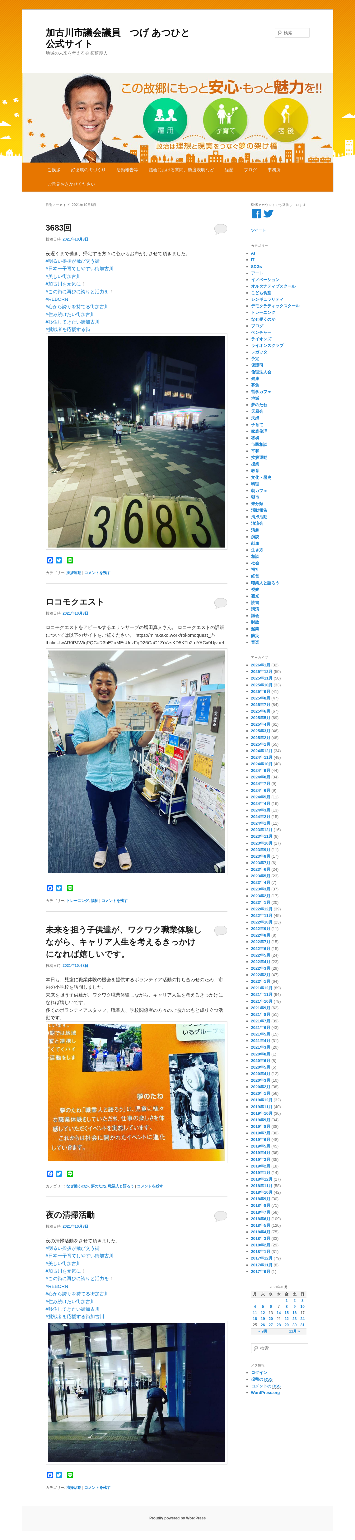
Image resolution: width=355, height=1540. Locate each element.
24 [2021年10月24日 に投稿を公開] (303, 1319)
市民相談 (259, 444)
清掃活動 (73, 1487)
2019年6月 (260, 1139)
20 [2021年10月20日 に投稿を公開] (271, 1319)
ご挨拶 (53, 169)
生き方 (257, 550)
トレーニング (77, 901)
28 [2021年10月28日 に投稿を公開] (279, 1325)
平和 (255, 451)
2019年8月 (260, 1126)
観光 (255, 596)
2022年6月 (260, 948)
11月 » (294, 1331)
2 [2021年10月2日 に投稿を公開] (294, 1301)
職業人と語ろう (121, 1186)
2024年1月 (260, 823)
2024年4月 (260, 803)
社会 (255, 563)
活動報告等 (127, 169)
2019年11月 (262, 1106)
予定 (255, 358)
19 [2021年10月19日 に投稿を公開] (263, 1319)
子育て (257, 424)
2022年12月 (262, 909)
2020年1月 (260, 1093)
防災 (255, 635)
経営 (255, 576)
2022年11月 (262, 915)
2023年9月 (260, 849)
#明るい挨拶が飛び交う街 (73, 261)
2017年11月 (262, 1265)
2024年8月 (260, 777)
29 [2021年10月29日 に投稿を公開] (287, 1325)
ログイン (259, 1372)
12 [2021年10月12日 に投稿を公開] (263, 1313)
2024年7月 (260, 783)
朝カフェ (259, 490)
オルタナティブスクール (273, 286)
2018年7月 (260, 1212)
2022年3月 (260, 968)
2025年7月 (260, 704)
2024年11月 (262, 757)
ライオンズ (261, 339)
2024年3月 (260, 810)
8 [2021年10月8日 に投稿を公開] (287, 1306)
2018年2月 (260, 1245)
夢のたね (98, 1186)
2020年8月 (260, 1054)
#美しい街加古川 (63, 276)
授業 (255, 464)
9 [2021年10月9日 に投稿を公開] (294, 1306)
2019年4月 (260, 1152)
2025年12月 (262, 671)
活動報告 (259, 510)
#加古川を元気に (63, 283)
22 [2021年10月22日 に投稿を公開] (287, 1319)
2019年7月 (260, 1133)
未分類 (257, 503)
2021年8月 (260, 1014)
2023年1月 (260, 902)
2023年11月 (262, 836)
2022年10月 (262, 922)
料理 (255, 484)
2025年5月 (260, 717)
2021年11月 (262, 994)
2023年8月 (260, 856)
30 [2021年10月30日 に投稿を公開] (294, 1325)
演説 (255, 536)
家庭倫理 (259, 431)
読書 (255, 602)
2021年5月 (260, 1034)
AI (253, 253)
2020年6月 (260, 1060)
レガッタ (259, 352)
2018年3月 (260, 1238)
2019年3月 (260, 1159)
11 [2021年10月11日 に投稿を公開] (255, 1313)
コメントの (266, 1386)
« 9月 (262, 1331)
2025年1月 (260, 744)
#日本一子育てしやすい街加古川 (80, 268)
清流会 (257, 523)
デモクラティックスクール (275, 306)
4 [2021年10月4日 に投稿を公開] (255, 1306)
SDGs (256, 266)
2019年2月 (260, 1166)
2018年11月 (262, 1185)
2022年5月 (260, 955)
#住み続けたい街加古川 (70, 314)
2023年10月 (262, 843)
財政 (255, 622)
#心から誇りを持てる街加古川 (77, 306)
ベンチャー (261, 332)
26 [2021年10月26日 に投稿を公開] (263, 1325)
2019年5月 (260, 1146)
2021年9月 (260, 1008)
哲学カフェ (261, 391)
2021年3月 (260, 1047)
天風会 (257, 411)
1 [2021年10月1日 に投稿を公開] (287, 1301)
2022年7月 (260, 941)
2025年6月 (260, 711)
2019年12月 (262, 1100)
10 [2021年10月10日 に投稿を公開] (303, 1306)
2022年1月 (260, 981)
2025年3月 (260, 731)
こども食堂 (261, 292)
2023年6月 (260, 869)
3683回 (59, 227)
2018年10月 (262, 1192)
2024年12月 (262, 750)
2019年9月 (260, 1120)
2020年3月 (260, 1080)
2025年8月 (260, 698)
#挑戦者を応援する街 (68, 329)
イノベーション (265, 279)
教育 (255, 470)
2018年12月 (262, 1179)
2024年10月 (262, 764)
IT (253, 259)
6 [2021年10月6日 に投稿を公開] (271, 1306)
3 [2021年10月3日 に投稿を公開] (302, 1301)
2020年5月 (260, 1067)
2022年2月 (260, 974)
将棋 (255, 438)
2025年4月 (260, 724)
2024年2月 (260, 816)
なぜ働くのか (77, 1186)
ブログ (250, 169)
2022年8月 (260, 935)
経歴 (229, 169)
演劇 (255, 530)
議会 (255, 615)
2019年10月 (262, 1113)
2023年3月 (260, 889)
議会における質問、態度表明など (181, 169)
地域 (255, 398)
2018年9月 (260, 1198)
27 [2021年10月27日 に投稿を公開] (271, 1325)
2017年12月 (262, 1258)
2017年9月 (260, 1271)
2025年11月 (262, 678)
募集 (255, 385)
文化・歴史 (261, 477)
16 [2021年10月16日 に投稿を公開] (294, 1313)
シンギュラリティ (267, 299)
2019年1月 (260, 1172)
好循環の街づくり (88, 169)
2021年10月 (262, 1001)
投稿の (262, 1379)
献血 (255, 543)
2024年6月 (260, 790)
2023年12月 (262, 829)
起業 (255, 628)
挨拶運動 (73, 573)
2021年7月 (260, 1021)
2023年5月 (260, 876)
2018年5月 (260, 1225)
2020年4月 (260, 1073)
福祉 (94, 901)
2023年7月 (260, 862)
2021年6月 (260, 1027)
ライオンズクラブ (267, 345)
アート (257, 273)
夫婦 (255, 418)
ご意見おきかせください (71, 184)
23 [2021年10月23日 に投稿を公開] (294, 1319)
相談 (255, 556)
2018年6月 (260, 1218)
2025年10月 (262, 685)
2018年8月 (260, 1205)
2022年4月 (260, 961)
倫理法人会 (261, 372)
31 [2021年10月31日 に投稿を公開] (303, 1325)
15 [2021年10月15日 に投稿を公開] (287, 1313)
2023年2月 (260, 896)
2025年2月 (260, 737)
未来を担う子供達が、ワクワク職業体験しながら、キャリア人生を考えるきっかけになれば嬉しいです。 (124, 942)
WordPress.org (265, 1392)
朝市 (255, 497)
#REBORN (57, 299)
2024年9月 (260, 770)
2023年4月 (260, 882)
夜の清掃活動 (70, 1215)
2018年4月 (260, 1232)
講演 (255, 609)
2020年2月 (260, 1086)
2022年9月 (260, 928)
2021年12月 (262, 988)
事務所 (274, 169)
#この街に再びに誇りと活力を (77, 291)
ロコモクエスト (75, 602)
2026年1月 (260, 665)
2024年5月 (260, 797)
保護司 (257, 365)
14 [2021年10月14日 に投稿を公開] (279, 1313)
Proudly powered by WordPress (177, 1518)
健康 (255, 378)
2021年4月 (260, 1040)
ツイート (258, 230)
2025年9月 (260, 691)
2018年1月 (260, 1251)
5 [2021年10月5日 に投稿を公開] (263, 1306)
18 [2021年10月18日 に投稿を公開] (255, 1319)
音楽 (255, 642)
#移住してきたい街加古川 (73, 321)
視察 (255, 589)
